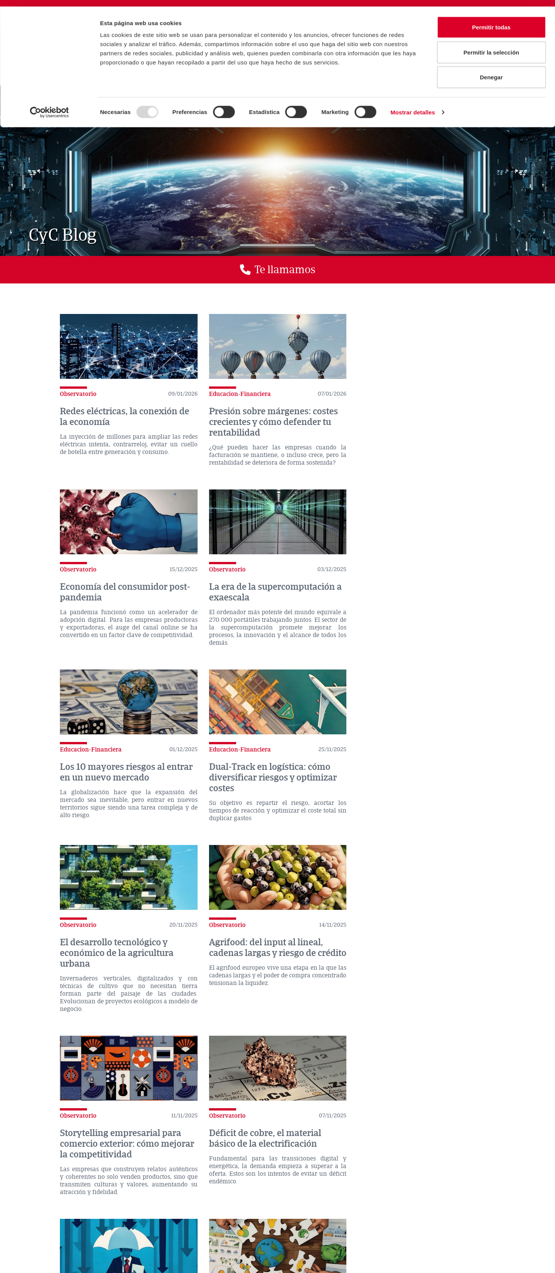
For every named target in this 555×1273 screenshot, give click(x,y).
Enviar (449, 1115)
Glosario (331, 1245)
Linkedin (391, 1175)
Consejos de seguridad (99, 1236)
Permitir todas (491, 20)
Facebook (366, 1175)
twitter (341, 1175)
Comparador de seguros (146, 1171)
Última (350, 1044)
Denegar (491, 70)
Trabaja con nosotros (261, 1236)
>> (329, 1044)
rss (465, 1175)
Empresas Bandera (254, 1245)
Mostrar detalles (413, 105)
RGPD (297, 1226)
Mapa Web (206, 1245)
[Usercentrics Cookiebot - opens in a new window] (49, 105)
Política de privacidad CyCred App (55, 1245)
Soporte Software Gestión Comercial (181, 1236)
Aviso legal (91, 1226)
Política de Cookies (37, 1236)
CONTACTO (106, 1210)
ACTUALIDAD (68, 1210)
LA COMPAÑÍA (28, 1210)
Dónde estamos (59, 1171)
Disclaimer (130, 1226)
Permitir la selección (491, 45)
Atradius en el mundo (235, 1171)
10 (313, 1044)
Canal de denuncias (253, 1226)
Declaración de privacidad (187, 1226)
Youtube (416, 1175)
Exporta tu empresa (37, 1255)
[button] (277, 269)
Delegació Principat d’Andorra (144, 1245)
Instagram (441, 1175)
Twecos (298, 1245)
